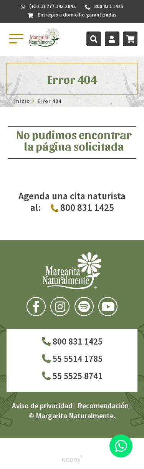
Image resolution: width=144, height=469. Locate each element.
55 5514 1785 (72, 358)
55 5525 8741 (72, 375)
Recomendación (103, 405)
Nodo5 (72, 459)
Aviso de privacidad (42, 405)
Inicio (22, 101)
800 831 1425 (72, 341)
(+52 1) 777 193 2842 (48, 6)
